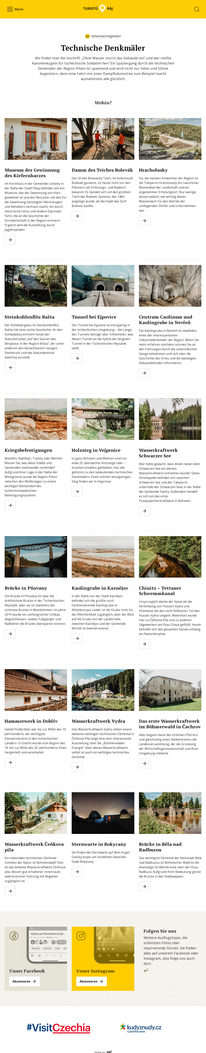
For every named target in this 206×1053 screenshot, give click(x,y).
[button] (15, 9)
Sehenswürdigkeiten (106, 36)
